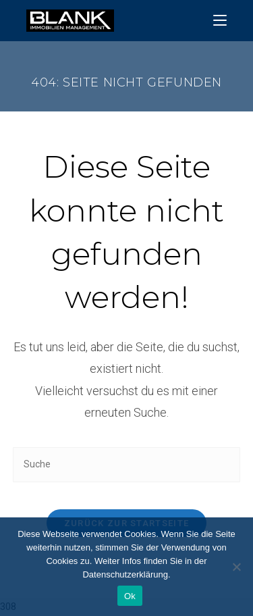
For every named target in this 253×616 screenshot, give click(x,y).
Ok (130, 596)
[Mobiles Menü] (220, 20)
